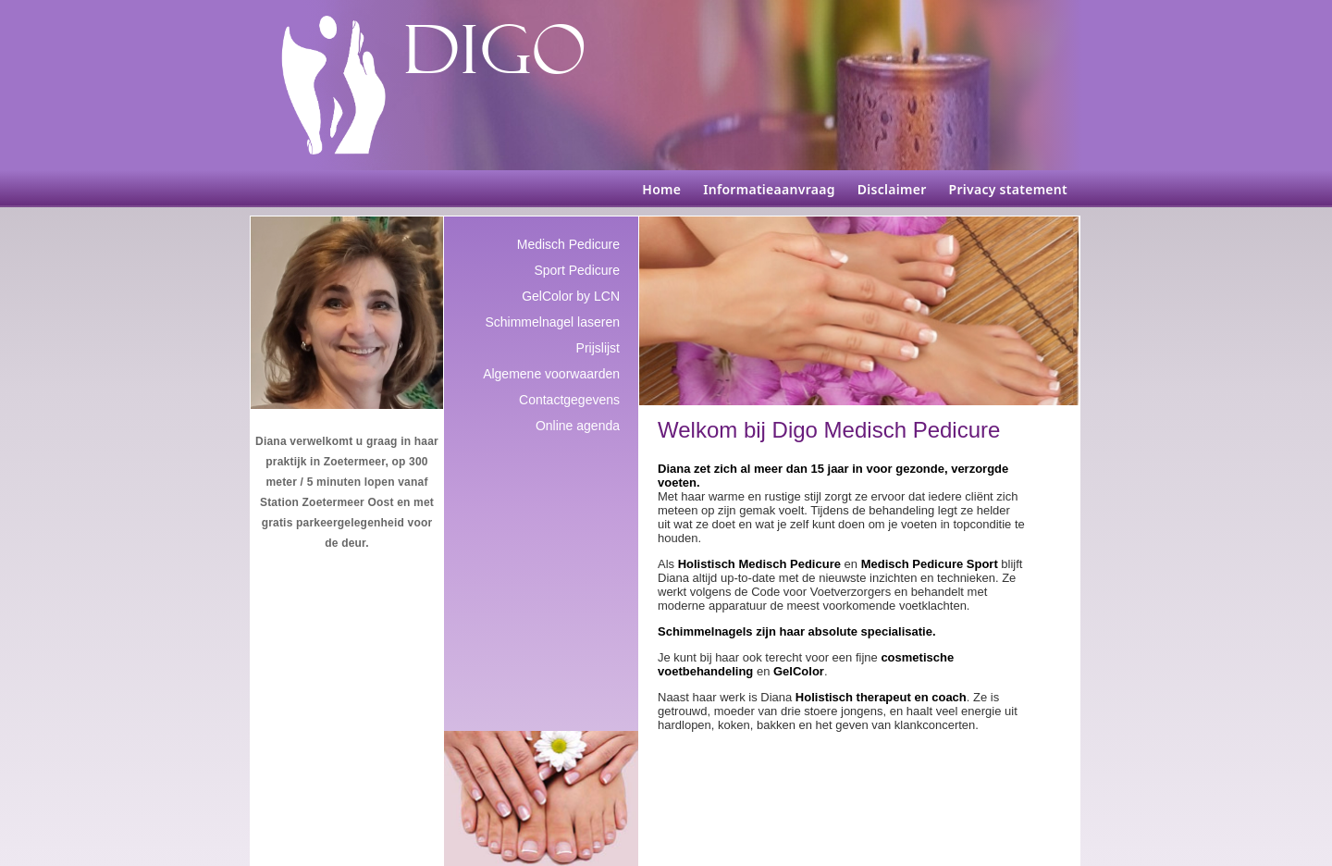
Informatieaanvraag (768, 189)
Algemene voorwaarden (551, 373)
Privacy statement (1008, 189)
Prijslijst (598, 347)
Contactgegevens (569, 399)
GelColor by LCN (571, 296)
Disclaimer (892, 189)
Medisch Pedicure (568, 244)
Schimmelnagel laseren (552, 322)
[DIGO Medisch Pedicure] (334, 85)
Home (661, 189)
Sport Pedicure (577, 270)
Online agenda (578, 425)
